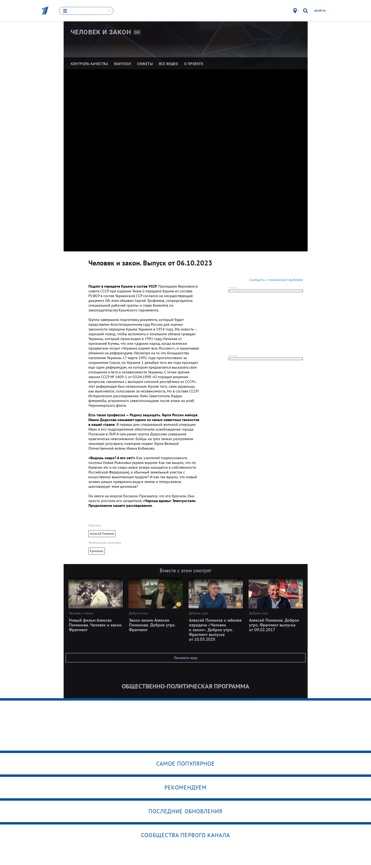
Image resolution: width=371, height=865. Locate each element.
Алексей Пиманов (102, 534)
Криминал (96, 551)
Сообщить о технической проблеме (276, 280)
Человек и (101, 32)
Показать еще (185, 657)
